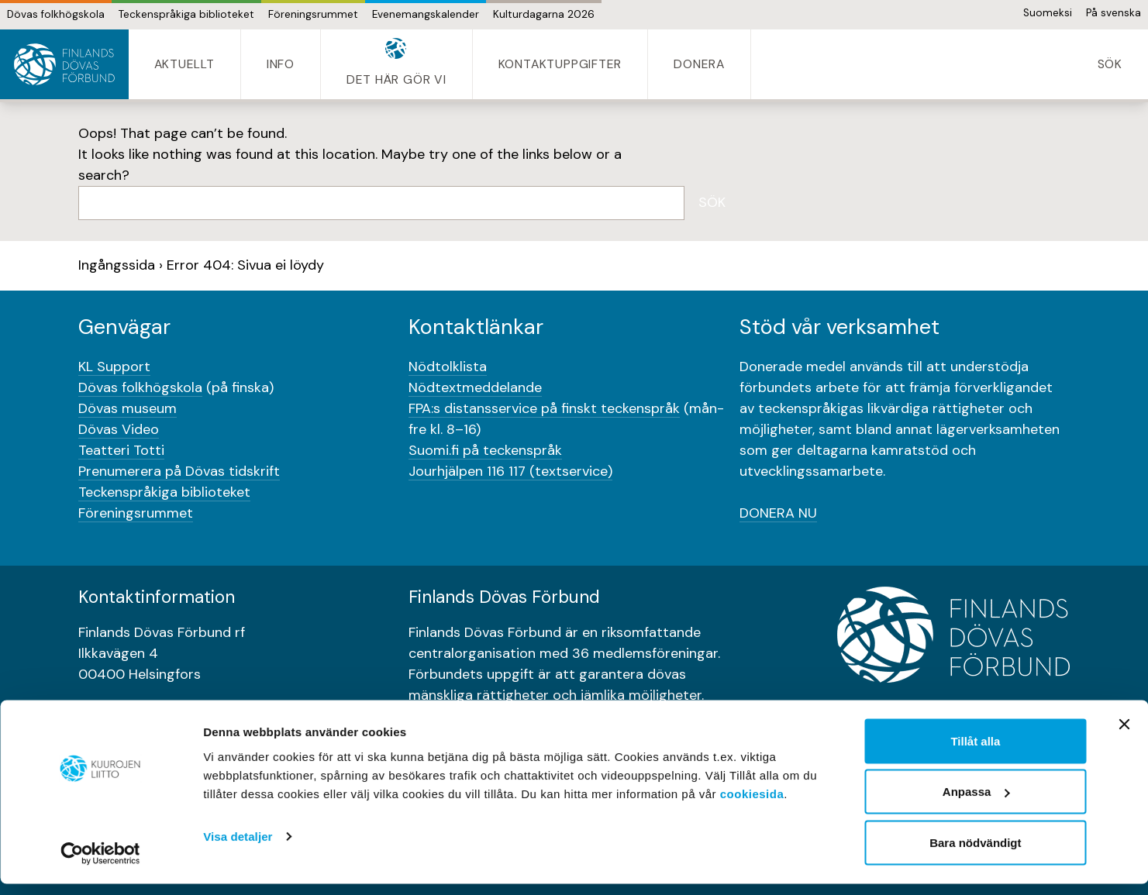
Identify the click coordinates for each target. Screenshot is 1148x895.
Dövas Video (118, 429)
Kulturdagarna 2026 (544, 14)
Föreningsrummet (313, 14)
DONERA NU (778, 513)
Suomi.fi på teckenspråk (485, 450)
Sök (712, 202)
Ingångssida (116, 265)
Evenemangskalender (425, 14)
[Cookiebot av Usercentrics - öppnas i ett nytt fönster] (100, 864)
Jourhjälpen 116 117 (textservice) (510, 471)
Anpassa (976, 803)
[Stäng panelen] (1124, 735)
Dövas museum (127, 408)
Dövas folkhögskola (56, 14)
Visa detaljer (237, 847)
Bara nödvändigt (975, 853)
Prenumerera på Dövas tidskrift (179, 471)
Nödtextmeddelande (475, 387)
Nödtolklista (448, 366)
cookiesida (752, 804)
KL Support (114, 366)
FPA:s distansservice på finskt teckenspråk (544, 408)
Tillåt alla (975, 752)
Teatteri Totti (121, 450)
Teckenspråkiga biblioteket (186, 14)
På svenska (1113, 12)
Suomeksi (1047, 12)
